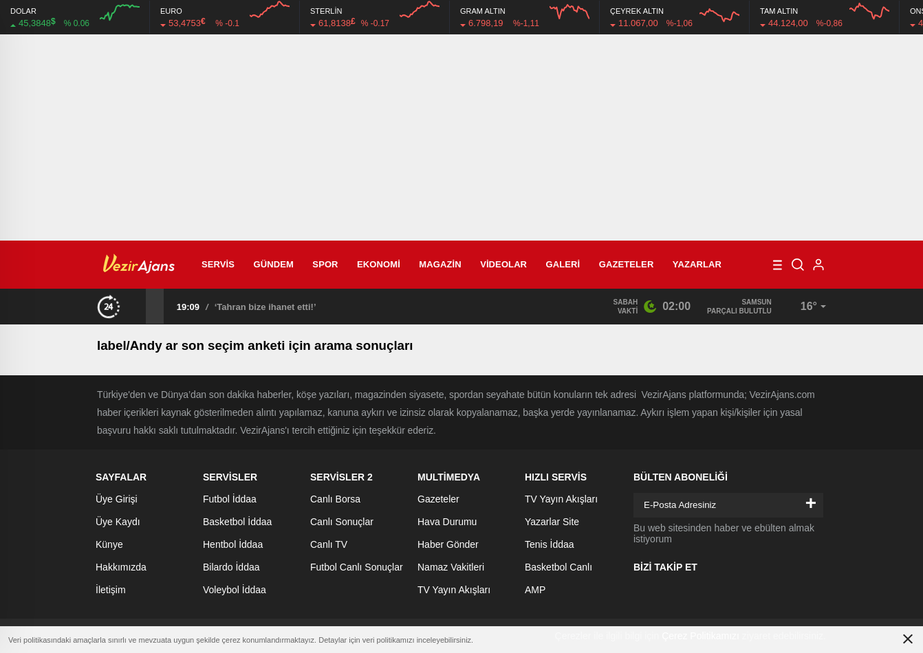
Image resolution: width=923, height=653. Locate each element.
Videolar (503, 264)
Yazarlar (697, 264)
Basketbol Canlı (558, 567)
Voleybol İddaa (234, 589)
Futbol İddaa (230, 499)
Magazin (440, 264)
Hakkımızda (121, 567)
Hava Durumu (447, 521)
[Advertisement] (461, 137)
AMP (535, 589)
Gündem (274, 264)
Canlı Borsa (335, 499)
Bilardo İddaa (231, 567)
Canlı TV (328, 544)
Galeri (563, 264)
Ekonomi (378, 264)
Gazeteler (626, 264)
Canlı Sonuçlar (341, 521)
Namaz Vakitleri (450, 567)
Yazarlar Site (552, 521)
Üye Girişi (117, 499)
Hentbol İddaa (233, 544)
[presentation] (137, 306)
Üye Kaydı (118, 521)
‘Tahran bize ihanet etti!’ (265, 307)
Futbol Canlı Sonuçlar (356, 567)
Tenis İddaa (549, 544)
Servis (218, 264)
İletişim (111, 589)
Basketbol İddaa (237, 521)
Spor (325, 264)
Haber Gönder (448, 544)
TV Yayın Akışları (453, 589)
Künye (109, 544)
